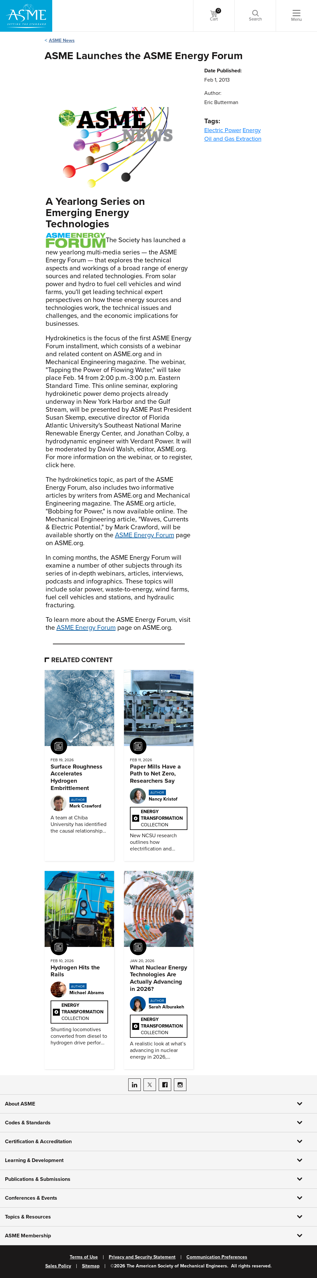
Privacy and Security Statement (142, 1257)
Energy (252, 130)
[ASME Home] (26, 16)
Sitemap (90, 1266)
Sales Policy (58, 1266)
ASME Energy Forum (144, 535)
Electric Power (222, 130)
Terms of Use (84, 1257)
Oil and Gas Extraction (232, 138)
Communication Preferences (216, 1257)
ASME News (62, 40)
